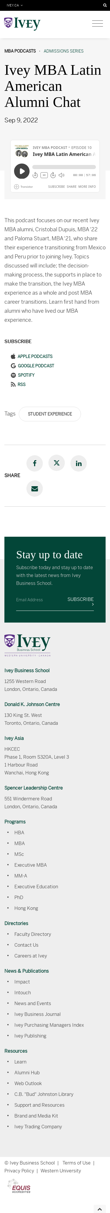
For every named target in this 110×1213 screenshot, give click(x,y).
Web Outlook (28, 1083)
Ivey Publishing (30, 1036)
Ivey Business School (27, 671)
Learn (20, 1062)
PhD (18, 897)
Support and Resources (39, 1105)
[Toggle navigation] (97, 24)
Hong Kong (26, 908)
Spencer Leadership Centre (33, 788)
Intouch (22, 993)
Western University (60, 1171)
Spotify (26, 375)
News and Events (32, 1003)
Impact (22, 982)
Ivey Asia (14, 738)
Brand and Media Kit (36, 1116)
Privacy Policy (19, 1171)
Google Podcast (36, 366)
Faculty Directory (32, 934)
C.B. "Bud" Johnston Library (43, 1094)
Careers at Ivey (30, 956)
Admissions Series (64, 51)
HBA (19, 833)
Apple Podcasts (35, 356)
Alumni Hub (27, 1073)
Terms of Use (76, 1163)
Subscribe (80, 601)
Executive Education (36, 887)
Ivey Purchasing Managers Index (49, 1025)
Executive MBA (30, 865)
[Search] (105, 5)
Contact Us (26, 945)
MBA (19, 843)
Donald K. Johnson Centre (32, 704)
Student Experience (50, 414)
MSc (19, 854)
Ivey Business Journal (37, 1014)
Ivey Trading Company (38, 1127)
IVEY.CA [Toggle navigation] (15, 5)
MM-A (20, 876)
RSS (22, 384)
